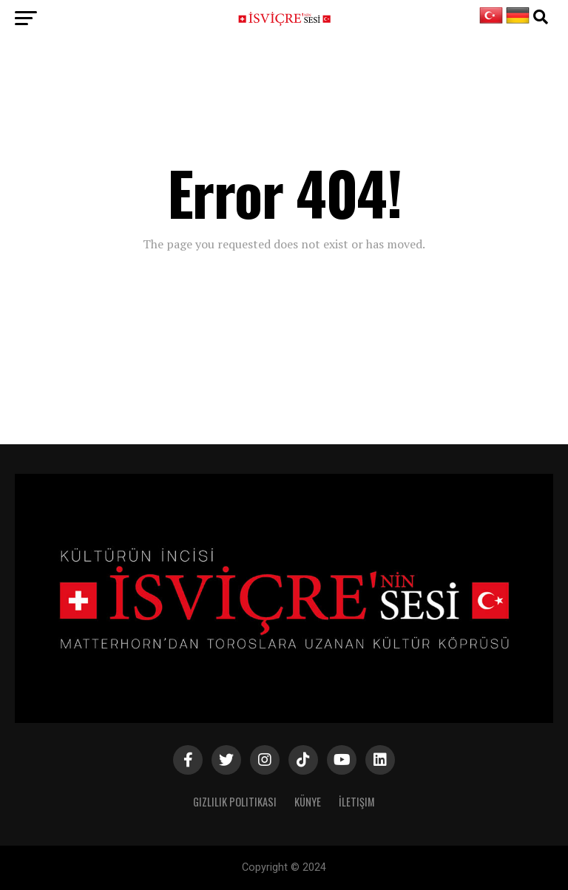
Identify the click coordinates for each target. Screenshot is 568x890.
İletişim (357, 801)
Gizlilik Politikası (235, 801)
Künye (307, 801)
